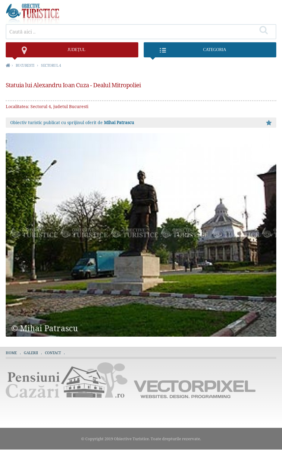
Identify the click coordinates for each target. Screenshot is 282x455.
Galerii (31, 352)
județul (49, 52)
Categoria (188, 52)
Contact (53, 352)
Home (11, 352)
